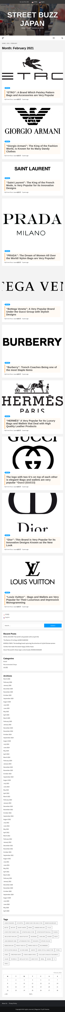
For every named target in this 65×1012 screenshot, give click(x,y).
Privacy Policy (13, 1003)
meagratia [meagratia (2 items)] (36, 941)
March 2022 (6, 836)
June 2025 (6, 708)
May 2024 (6, 751)
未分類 (5, 667)
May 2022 (6, 829)
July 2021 (6, 862)
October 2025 (7, 695)
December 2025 (8, 689)
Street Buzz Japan (33, 19)
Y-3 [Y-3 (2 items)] (54, 959)
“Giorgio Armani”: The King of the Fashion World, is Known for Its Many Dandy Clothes (32, 148)
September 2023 (8, 777)
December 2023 (8, 767)
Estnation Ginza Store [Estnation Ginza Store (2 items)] (28, 932)
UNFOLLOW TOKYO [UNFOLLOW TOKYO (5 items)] (24, 959)
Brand (7, 88)
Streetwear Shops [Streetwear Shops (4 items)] (16, 954)
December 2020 (8, 885)
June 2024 (6, 747)
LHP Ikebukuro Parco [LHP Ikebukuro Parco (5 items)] (25, 941)
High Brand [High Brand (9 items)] (34, 936)
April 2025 (6, 715)
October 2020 (7, 891)
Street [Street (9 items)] (6, 954)
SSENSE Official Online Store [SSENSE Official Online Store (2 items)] (45, 950)
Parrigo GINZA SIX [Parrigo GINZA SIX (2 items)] (33, 945)
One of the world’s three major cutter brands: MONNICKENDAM (22, 650)
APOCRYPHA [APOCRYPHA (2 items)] (20, 923)
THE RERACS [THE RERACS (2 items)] (14, 959)
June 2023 (6, 787)
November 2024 (8, 731)
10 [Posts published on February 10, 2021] (24, 983)
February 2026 (7, 682)
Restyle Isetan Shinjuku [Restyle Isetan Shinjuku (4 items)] (11, 950)
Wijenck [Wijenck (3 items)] (49, 959)
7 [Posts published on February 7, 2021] (57, 980)
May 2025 (6, 711)
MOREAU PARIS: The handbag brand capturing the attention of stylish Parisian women (29, 643)
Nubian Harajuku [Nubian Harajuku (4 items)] (9, 945)
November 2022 (8, 810)
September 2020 (8, 894)
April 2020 (6, 911)
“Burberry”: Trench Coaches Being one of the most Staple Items (31, 368)
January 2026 (7, 685)
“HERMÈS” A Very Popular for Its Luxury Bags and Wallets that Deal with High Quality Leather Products (30, 423)
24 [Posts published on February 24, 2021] (24, 990)
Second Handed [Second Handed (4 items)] (24, 950)
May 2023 (6, 790)
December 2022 (8, 806)
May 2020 (6, 908)
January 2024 (7, 764)
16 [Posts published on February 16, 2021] (16, 987)
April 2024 (6, 754)
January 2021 (7, 881)
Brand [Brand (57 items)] (30, 927)
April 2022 (6, 832)
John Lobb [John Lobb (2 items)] (42, 936)
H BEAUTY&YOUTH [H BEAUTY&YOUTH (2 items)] (23, 936)
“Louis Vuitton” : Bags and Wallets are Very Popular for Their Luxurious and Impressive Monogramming (32, 600)
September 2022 (8, 816)
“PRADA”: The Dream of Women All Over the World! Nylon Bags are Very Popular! (31, 257)
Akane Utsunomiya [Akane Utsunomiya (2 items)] (9, 923)
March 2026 (6, 679)
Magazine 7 (38, 1009)
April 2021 (6, 872)
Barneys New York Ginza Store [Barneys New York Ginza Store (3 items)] (34, 923)
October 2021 (7, 852)
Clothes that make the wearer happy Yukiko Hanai (18, 647)
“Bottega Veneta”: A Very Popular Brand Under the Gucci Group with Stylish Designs (30, 311)
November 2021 (8, 849)
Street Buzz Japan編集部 (13, 99)
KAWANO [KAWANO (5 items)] (49, 936)
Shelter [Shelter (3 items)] (33, 950)
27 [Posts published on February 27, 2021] (49, 990)
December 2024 (8, 728)
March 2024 (6, 757)
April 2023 (6, 793)
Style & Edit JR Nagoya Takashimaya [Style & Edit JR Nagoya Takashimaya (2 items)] (48, 954)
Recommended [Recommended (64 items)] (44, 945)
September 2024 (8, 738)
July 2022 (6, 823)
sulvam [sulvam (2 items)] (6, 959)
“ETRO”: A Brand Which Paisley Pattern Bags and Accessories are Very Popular (30, 94)
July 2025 (6, 705)
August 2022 (7, 819)
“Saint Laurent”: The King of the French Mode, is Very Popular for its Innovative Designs (30, 185)
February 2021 (7, 878)
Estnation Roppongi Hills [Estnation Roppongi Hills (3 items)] (44, 932)
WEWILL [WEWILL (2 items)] (42, 959)
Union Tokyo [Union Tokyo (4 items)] (34, 959)
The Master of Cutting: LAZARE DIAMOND (15, 640)
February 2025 (7, 721)
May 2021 (6, 868)
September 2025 (8, 698)
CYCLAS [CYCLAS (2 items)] (49, 927)
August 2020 (7, 898)
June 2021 (6, 865)
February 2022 (7, 839)
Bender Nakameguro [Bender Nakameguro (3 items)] (50, 923)
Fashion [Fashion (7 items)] (55, 932)
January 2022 (7, 842)
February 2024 (7, 761)
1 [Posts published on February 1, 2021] (7, 980)
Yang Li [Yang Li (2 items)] (6, 963)
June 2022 (6, 826)
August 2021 (7, 859)
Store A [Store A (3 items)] (58, 950)
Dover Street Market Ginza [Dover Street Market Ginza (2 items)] (11, 932)
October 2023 (7, 774)
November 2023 (8, 770)
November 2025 (8, 692)
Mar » (31, 994)
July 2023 (6, 783)
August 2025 (7, 702)
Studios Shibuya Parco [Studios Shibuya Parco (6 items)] (30, 954)
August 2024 (7, 741)
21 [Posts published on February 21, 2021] (57, 987)
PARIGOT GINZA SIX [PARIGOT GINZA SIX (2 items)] (21, 945)
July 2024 (6, 744)
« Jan (6, 994)
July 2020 (6, 901)
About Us (4, 1003)
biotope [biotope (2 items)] (13, 927)
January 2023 (7, 803)
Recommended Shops (10, 664)
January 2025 (7, 725)
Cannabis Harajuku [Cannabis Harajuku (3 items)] (39, 927)
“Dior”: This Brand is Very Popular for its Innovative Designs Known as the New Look (31, 542)
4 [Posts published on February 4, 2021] (32, 980)
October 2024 (7, 734)
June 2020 (6, 904)
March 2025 (6, 718)
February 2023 (7, 800)
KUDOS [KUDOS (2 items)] (56, 936)
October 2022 (7, 813)
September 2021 (8, 855)
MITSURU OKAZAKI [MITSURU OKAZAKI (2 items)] (45, 941)
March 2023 (6, 796)
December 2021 (8, 846)
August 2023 (7, 780)
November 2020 (8, 888)
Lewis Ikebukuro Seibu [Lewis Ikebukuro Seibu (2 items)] (10, 941)
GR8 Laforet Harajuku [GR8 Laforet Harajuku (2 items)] (10, 936)
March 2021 (6, 875)
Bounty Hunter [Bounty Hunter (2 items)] (22, 927)
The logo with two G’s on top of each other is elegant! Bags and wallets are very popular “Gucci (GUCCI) (32, 480)
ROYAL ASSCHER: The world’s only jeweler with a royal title (21, 637)
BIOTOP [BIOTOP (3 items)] (6, 927)
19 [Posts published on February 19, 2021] (40, 987)
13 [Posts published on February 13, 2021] (49, 983)
